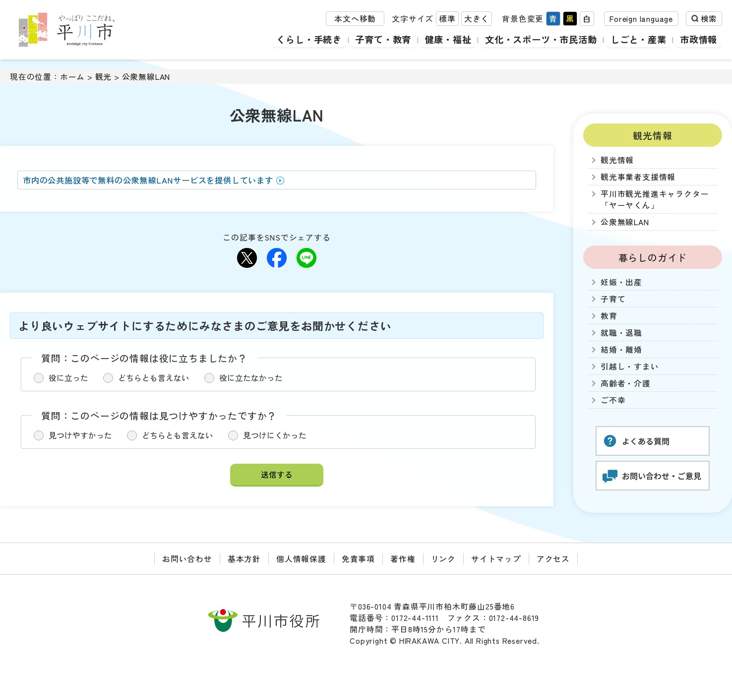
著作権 (402, 558)
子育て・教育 (376, 39)
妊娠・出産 (621, 282)
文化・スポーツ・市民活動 (538, 39)
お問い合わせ (187, 558)
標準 (447, 19)
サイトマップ (496, 558)
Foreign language (641, 19)
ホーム (72, 76)
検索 (709, 19)
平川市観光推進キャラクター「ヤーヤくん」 (655, 199)
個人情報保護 (301, 558)
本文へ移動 (355, 19)
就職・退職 (621, 332)
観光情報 (652, 135)
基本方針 (244, 558)
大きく (476, 19)
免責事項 (358, 558)
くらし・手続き (300, 39)
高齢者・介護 (626, 383)
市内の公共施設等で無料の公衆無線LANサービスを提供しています (148, 180)
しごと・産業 (637, 39)
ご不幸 (613, 400)
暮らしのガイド (652, 257)
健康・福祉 (442, 39)
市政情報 (698, 39)
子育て (613, 299)
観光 (103, 76)
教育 (609, 315)
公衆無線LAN (146, 76)
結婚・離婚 (621, 349)
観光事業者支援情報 (638, 177)
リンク (443, 558)
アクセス (553, 558)
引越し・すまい (630, 366)
